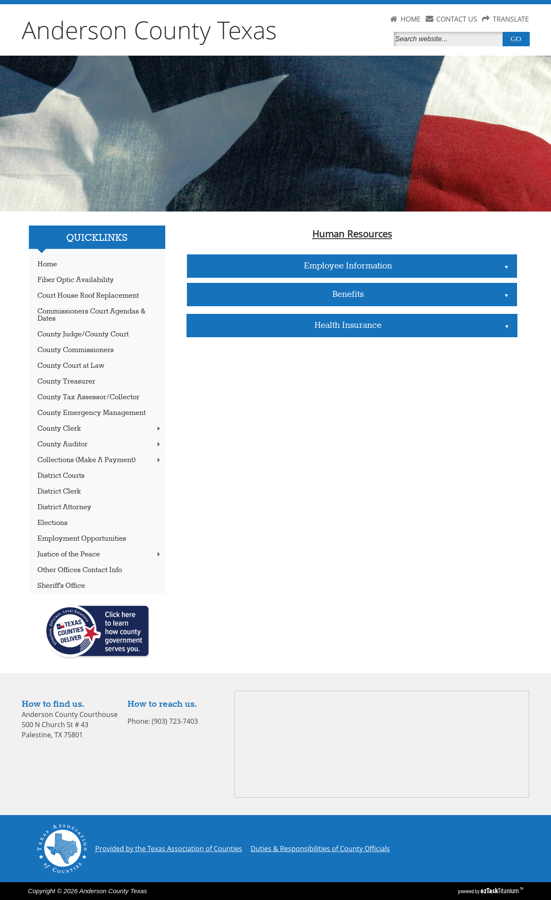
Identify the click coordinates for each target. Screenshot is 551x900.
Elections (52, 523)
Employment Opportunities (81, 538)
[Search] (450, 39)
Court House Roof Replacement (88, 295)
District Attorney (64, 507)
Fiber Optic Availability (75, 280)
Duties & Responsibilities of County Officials (320, 848)
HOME (411, 19)
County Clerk (99, 428)
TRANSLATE (511, 19)
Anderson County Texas (149, 30)
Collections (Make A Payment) (99, 460)
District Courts (61, 475)
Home (47, 264)
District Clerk (59, 491)
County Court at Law (71, 365)
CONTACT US (456, 19)
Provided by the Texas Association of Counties (168, 848)
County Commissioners (75, 350)
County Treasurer (66, 381)
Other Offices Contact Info (79, 570)
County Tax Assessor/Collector (88, 397)
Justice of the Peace (99, 554)
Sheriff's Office (61, 585)
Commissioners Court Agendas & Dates (91, 315)
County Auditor (99, 444)
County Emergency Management (91, 413)
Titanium (500, 890)
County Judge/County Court (83, 334)
